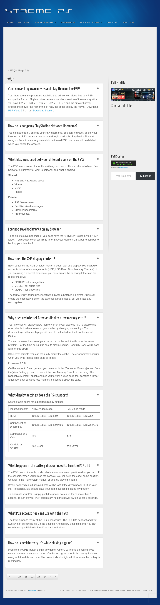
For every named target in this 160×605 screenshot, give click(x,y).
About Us (128, 22)
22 (32, 576)
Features (23, 22)
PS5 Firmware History (116, 590)
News (68, 590)
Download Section (43, 110)
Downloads (68, 22)
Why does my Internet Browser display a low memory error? (47, 318)
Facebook (131, 9)
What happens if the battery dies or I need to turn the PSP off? (49, 466)
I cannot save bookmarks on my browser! (34, 229)
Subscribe (145, 176)
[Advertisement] (80, 47)
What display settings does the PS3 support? (38, 395)
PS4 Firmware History (98, 590)
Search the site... (152, 22)
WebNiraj (32, 590)
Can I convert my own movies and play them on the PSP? (44, 89)
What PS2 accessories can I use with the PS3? (38, 513)
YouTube (148, 9)
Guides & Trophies (91, 22)
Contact (112, 22)
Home (10, 22)
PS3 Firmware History (80, 590)
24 (45, 576)
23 (38, 576)
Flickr (139, 9)
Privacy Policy (148, 590)
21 (26, 576)
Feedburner (135, 9)
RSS (152, 9)
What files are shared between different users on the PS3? (46, 160)
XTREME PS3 (123, 167)
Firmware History (45, 22)
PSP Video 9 (15, 110)
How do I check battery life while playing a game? (40, 543)
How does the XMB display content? (31, 259)
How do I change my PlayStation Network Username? (42, 126)
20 (19, 576)
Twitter (144, 9)
